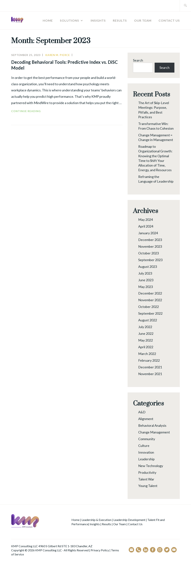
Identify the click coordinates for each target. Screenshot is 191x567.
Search (138, 60)
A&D (141, 412)
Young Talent (147, 486)
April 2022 (145, 347)
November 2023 (150, 246)
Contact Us (169, 20)
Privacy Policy (100, 550)
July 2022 (145, 327)
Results (120, 20)
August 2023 (147, 266)
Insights (98, 20)
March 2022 (147, 354)
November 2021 (150, 374)
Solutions (69, 20)
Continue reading (35, 111)
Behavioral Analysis (152, 425)
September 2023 (150, 260)
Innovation (146, 452)
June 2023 (145, 280)
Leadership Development (129, 519)
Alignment (145, 419)
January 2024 (148, 233)
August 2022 (147, 320)
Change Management (154, 432)
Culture (143, 446)
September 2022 (150, 313)
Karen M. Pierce (57, 55)
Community (146, 439)
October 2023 (148, 253)
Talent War (146, 479)
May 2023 (145, 287)
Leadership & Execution (96, 519)
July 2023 (145, 273)
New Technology (150, 466)
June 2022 (145, 333)
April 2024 (145, 226)
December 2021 (150, 367)
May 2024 (145, 219)
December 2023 (150, 240)
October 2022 (148, 307)
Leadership (146, 459)
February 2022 (149, 360)
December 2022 (150, 293)
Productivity (147, 472)
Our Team (142, 20)
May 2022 (145, 340)
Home (48, 20)
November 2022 (150, 300)
